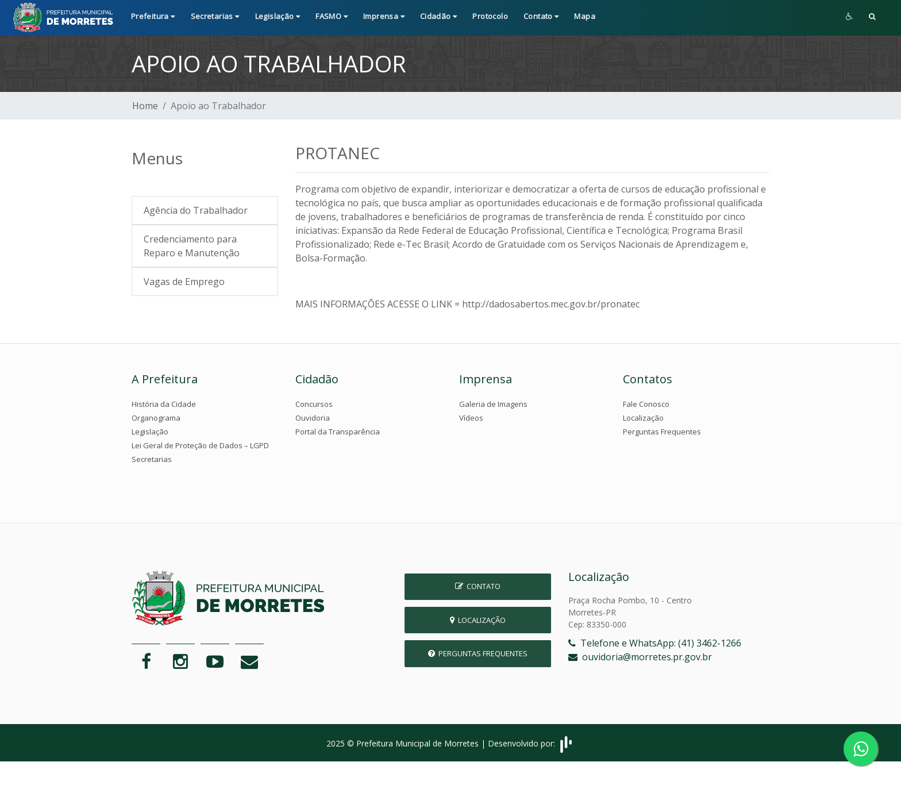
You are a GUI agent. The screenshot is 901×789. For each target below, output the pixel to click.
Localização (643, 418)
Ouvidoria (312, 418)
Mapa (584, 16)
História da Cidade (164, 404)
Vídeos (471, 418)
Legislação (150, 431)
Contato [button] (541, 16)
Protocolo (490, 16)
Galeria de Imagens (493, 404)
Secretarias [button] (215, 16)
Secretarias (152, 459)
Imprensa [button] (384, 16)
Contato (477, 586)
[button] (872, 17)
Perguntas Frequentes (662, 431)
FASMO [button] (331, 16)
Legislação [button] (278, 16)
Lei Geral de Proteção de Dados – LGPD (200, 445)
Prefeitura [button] (153, 16)
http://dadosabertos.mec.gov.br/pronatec (551, 304)
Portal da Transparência (337, 431)
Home (145, 105)
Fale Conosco (646, 404)
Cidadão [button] (438, 16)
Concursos (314, 404)
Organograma (156, 418)
